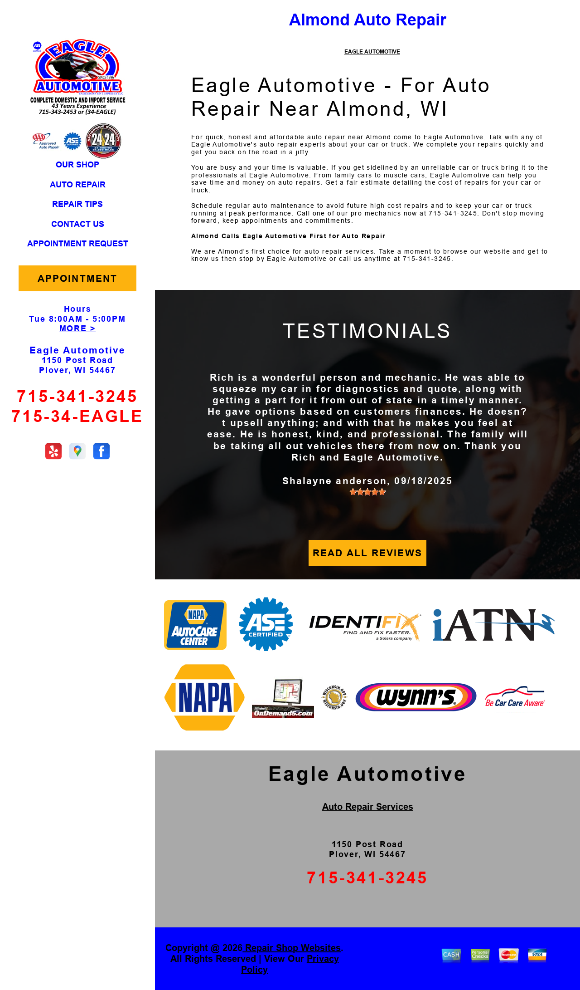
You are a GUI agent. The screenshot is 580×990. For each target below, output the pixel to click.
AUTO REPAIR (78, 184)
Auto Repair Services (367, 807)
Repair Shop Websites (291, 948)
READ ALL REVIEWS (367, 553)
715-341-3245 (77, 396)
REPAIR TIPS (77, 204)
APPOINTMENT (77, 278)
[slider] (367, 491)
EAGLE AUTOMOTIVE (372, 52)
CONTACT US (77, 224)
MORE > (77, 328)
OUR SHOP (77, 164)
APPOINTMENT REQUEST (77, 243)
